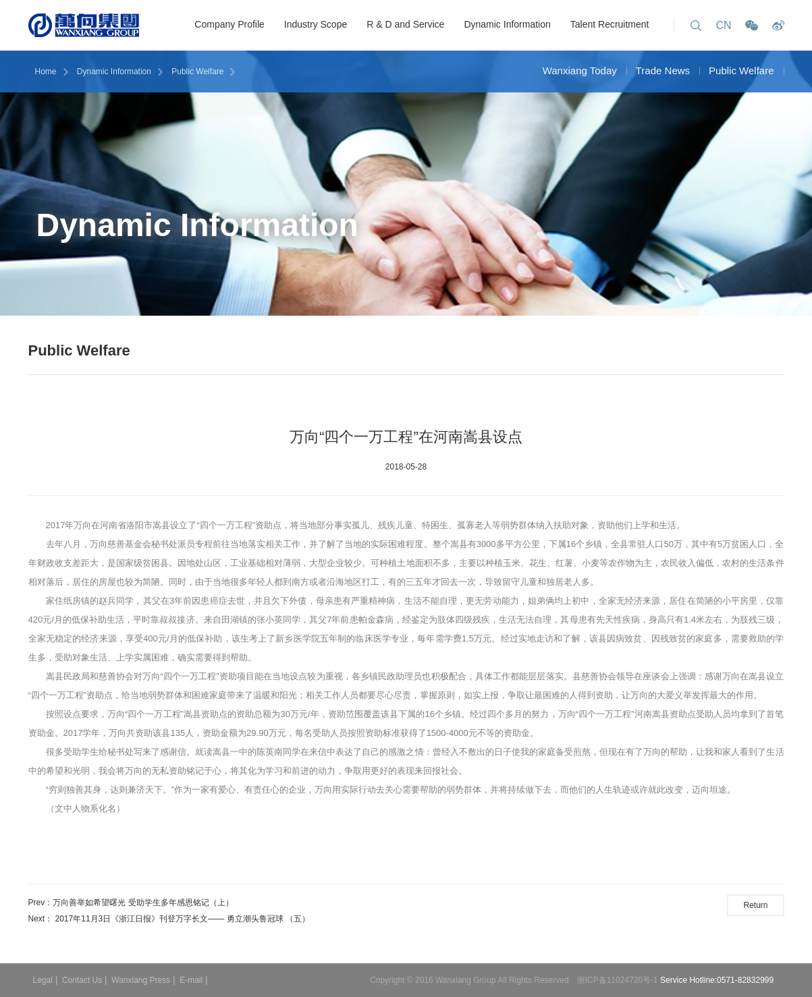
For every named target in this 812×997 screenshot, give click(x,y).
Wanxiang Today (580, 70)
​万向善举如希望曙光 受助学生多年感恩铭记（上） (143, 902)
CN (723, 25)
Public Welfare (197, 71)
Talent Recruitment (609, 24)
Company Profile (229, 24)
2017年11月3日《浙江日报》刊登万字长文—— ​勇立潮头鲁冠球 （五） (182, 918)
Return (755, 905)
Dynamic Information (507, 24)
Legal (43, 980)
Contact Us (82, 980)
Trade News (663, 70)
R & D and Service (405, 24)
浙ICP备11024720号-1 (618, 980)
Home (46, 71)
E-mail (191, 980)
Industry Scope (315, 24)
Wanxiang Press (140, 980)
